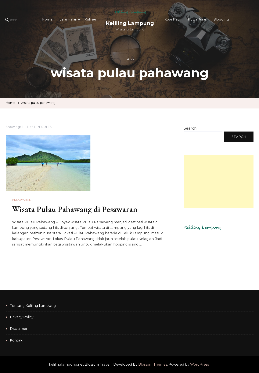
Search (190, 128)
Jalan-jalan (68, 19)
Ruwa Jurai (197, 19)
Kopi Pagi (173, 19)
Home (47, 19)
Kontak (16, 340)
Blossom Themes (152, 364)
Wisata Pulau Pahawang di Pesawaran (74, 209)
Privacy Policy (21, 317)
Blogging (221, 19)
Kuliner (90, 19)
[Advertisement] (218, 181)
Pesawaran (21, 199)
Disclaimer (19, 329)
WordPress (199, 364)
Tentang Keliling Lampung (33, 306)
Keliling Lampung (130, 23)
